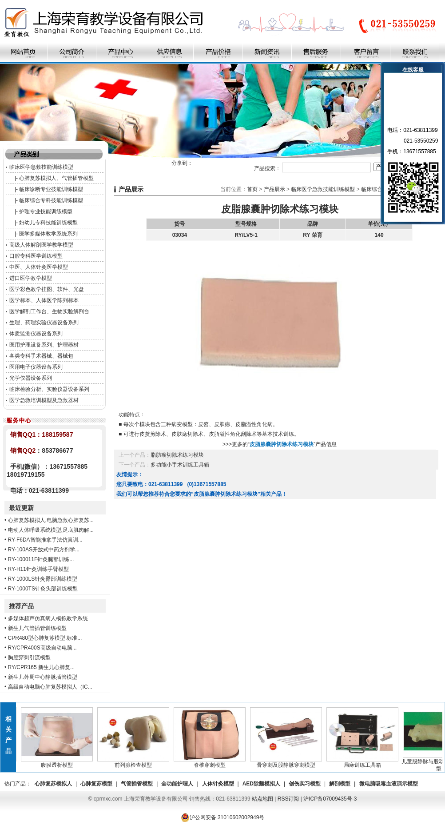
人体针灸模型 (218, 784)
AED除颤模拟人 (261, 784)
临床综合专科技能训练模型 (51, 200)
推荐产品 (21, 606)
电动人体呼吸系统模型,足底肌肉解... (51, 530)
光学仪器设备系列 (30, 378)
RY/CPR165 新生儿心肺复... (41, 667)
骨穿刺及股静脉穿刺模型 (289, 762)
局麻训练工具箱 (365, 762)
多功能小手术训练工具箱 (180, 465)
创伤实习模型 (305, 784)
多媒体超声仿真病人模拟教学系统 (48, 618)
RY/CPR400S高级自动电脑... (42, 648)
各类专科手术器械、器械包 (41, 356)
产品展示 (274, 189)
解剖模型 (339, 784)
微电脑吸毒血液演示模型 (388, 784)
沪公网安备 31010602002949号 (223, 817)
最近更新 (21, 507)
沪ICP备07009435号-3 (330, 799)
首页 (252, 189)
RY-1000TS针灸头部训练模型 (43, 589)
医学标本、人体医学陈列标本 (44, 300)
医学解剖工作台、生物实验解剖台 (49, 311)
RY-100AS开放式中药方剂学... (43, 549)
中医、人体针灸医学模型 (38, 267)
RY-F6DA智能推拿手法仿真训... (45, 540)
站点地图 (262, 799)
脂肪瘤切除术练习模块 (177, 455)
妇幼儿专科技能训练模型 (48, 222)
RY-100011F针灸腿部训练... (41, 559)
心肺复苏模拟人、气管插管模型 (56, 178)
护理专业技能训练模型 (45, 211)
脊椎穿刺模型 (213, 762)
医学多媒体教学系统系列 (48, 234)
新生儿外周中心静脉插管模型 (42, 677)
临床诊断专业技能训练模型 (51, 189)
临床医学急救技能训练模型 (41, 167)
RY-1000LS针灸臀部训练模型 (43, 579)
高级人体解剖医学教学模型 (41, 245)
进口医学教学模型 (30, 278)
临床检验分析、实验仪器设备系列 (49, 389)
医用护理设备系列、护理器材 (44, 345)
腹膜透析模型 (60, 762)
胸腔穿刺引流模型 (29, 657)
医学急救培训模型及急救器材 (44, 400)
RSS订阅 (288, 799)
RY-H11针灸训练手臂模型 (38, 569)
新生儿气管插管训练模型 (37, 628)
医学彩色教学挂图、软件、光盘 (46, 289)
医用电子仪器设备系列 (36, 367)
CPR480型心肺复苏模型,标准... (45, 638)
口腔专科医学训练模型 (36, 256)
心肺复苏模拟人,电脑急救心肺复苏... (51, 520)
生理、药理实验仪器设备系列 (44, 322)
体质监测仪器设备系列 (36, 334)
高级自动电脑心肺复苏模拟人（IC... (50, 687)
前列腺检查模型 (136, 762)
